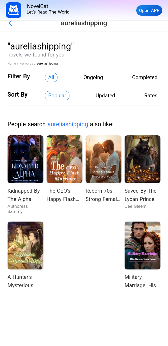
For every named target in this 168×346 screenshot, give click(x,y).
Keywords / (28, 63)
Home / (14, 63)
